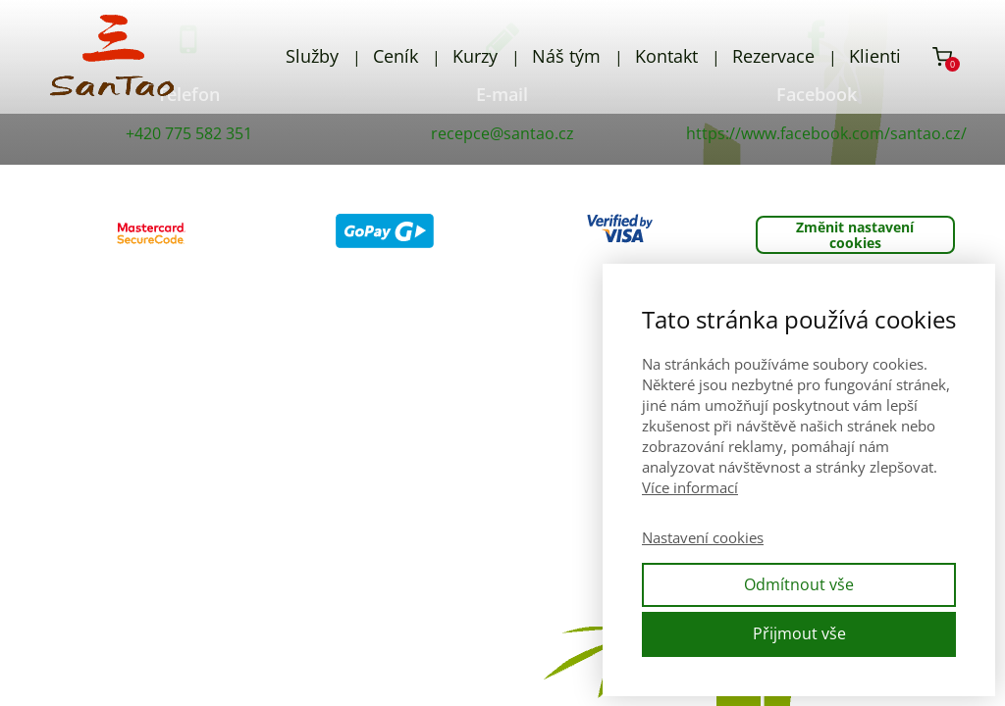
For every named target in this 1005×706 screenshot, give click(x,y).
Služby (312, 56)
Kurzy (475, 56)
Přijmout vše (799, 633)
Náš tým (566, 56)
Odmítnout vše (799, 584)
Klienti (875, 56)
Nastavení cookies (703, 537)
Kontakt (666, 56)
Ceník (395, 56)
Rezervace (773, 56)
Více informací (690, 487)
